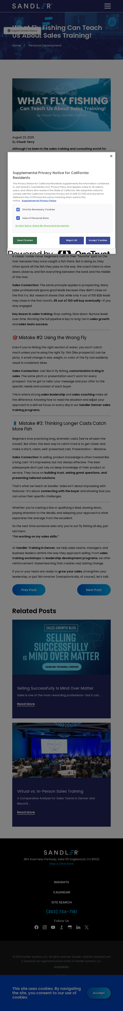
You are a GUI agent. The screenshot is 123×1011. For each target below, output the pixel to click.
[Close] (111, 156)
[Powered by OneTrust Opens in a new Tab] (21, 251)
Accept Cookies (98, 240)
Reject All (71, 240)
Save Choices (25, 240)
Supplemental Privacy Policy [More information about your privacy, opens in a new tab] (39, 200)
